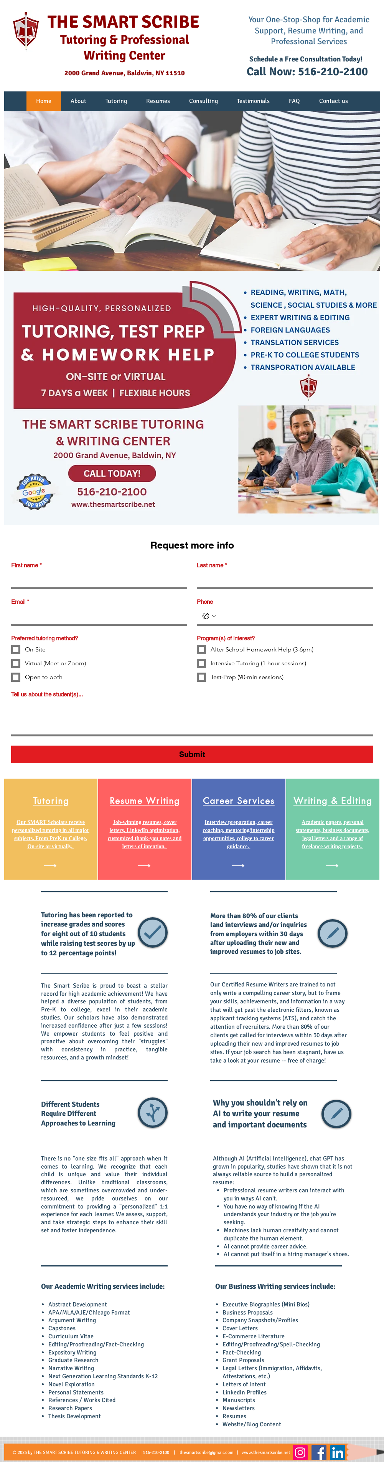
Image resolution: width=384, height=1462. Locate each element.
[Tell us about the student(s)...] (192, 717)
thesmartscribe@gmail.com (207, 1452)
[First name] (97, 579)
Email (20, 601)
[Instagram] (300, 1452)
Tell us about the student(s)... (47, 694)
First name (26, 565)
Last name (212, 565)
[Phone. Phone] (293, 616)
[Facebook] (318, 1452)
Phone (205, 601)
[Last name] (283, 579)
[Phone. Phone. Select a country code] (209, 616)
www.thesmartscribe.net (266, 1452)
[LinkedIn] (337, 1452)
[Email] (97, 616)
